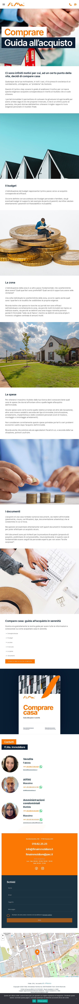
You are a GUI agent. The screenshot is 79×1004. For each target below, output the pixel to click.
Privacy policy (42, 1001)
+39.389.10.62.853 (32, 811)
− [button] (2, 938)
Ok (34, 1001)
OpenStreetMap (74, 976)
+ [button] (2, 935)
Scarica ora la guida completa (20, 661)
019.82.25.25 (39, 843)
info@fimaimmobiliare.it (29, 790)
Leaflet (66, 976)
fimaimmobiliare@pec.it (39, 854)
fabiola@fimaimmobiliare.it (30, 769)
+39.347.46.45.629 (32, 819)
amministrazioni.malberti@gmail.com (33, 822)
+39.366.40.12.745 (32, 787)
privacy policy (47, 915)
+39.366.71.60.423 (32, 766)
